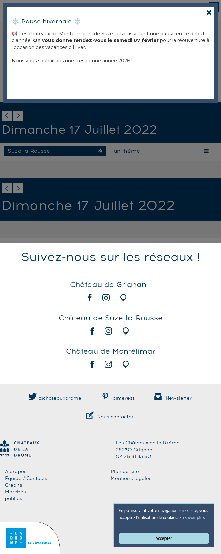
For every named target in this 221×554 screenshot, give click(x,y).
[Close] (209, 13)
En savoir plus (192, 517)
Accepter (164, 538)
